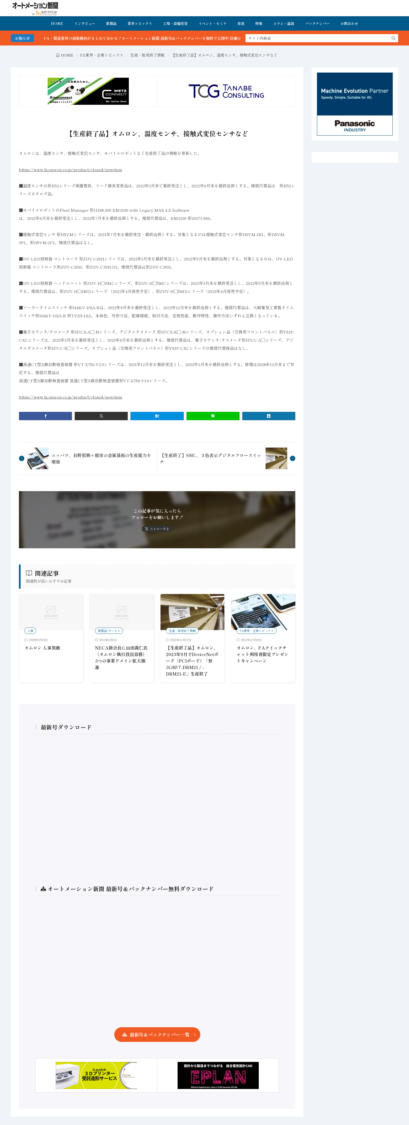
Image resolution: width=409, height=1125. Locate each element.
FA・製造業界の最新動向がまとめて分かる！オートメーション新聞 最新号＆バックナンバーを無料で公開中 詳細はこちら (159, 38)
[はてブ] (157, 416)
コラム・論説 (283, 23)
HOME (57, 23)
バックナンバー (317, 23)
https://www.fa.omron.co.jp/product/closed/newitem (70, 169)
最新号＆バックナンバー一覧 (159, 1034)
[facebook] (45, 416)
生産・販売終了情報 (147, 55)
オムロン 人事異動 (42, 647)
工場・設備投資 (175, 23)
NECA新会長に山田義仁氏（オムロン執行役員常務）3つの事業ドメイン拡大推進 (121, 657)
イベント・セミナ (212, 23)
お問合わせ (349, 23)
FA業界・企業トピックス (101, 55)
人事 (30, 630)
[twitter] (101, 416)
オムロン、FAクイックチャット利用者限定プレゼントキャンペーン (263, 654)
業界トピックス (139, 23)
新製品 (111, 23)
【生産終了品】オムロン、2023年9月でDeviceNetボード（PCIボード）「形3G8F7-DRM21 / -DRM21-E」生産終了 (192, 660)
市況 (240, 23)
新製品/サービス (109, 630)
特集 (258, 23)
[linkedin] (268, 416)
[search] (393, 38)
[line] (213, 416)
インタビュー (84, 23)
